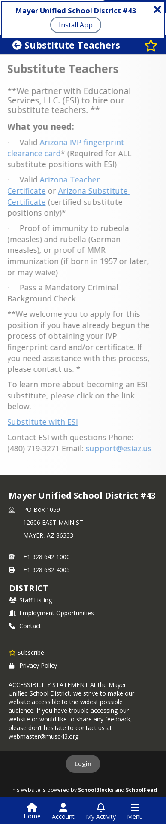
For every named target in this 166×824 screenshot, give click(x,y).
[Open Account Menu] (63, 812)
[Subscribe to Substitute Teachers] (151, 45)
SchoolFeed (141, 789)
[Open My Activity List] (101, 812)
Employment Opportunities (51, 613)
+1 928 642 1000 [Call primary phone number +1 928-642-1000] (46, 557)
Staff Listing (30, 600)
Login (83, 764)
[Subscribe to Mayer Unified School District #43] (26, 652)
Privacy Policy (33, 665)
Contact (25, 626)
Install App (76, 25)
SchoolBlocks (96, 789)
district (28, 588)
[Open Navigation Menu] (135, 812)
